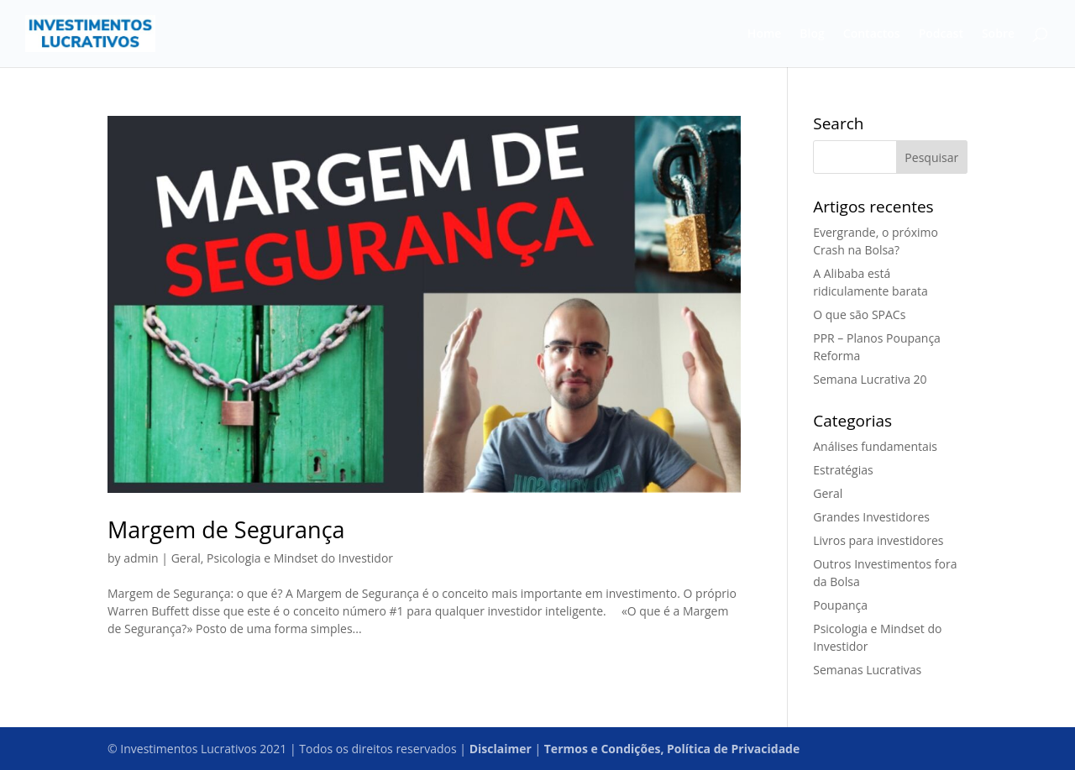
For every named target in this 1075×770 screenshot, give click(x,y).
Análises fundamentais (875, 446)
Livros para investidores (878, 540)
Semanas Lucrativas (867, 670)
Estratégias (843, 470)
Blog (812, 34)
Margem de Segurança (226, 529)
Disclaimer (500, 749)
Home (764, 34)
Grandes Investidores (871, 517)
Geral (186, 558)
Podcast (941, 34)
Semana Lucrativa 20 (869, 379)
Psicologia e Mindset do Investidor (300, 558)
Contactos (871, 34)
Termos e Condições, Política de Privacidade (672, 749)
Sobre (998, 34)
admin (140, 558)
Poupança (840, 605)
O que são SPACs (859, 314)
